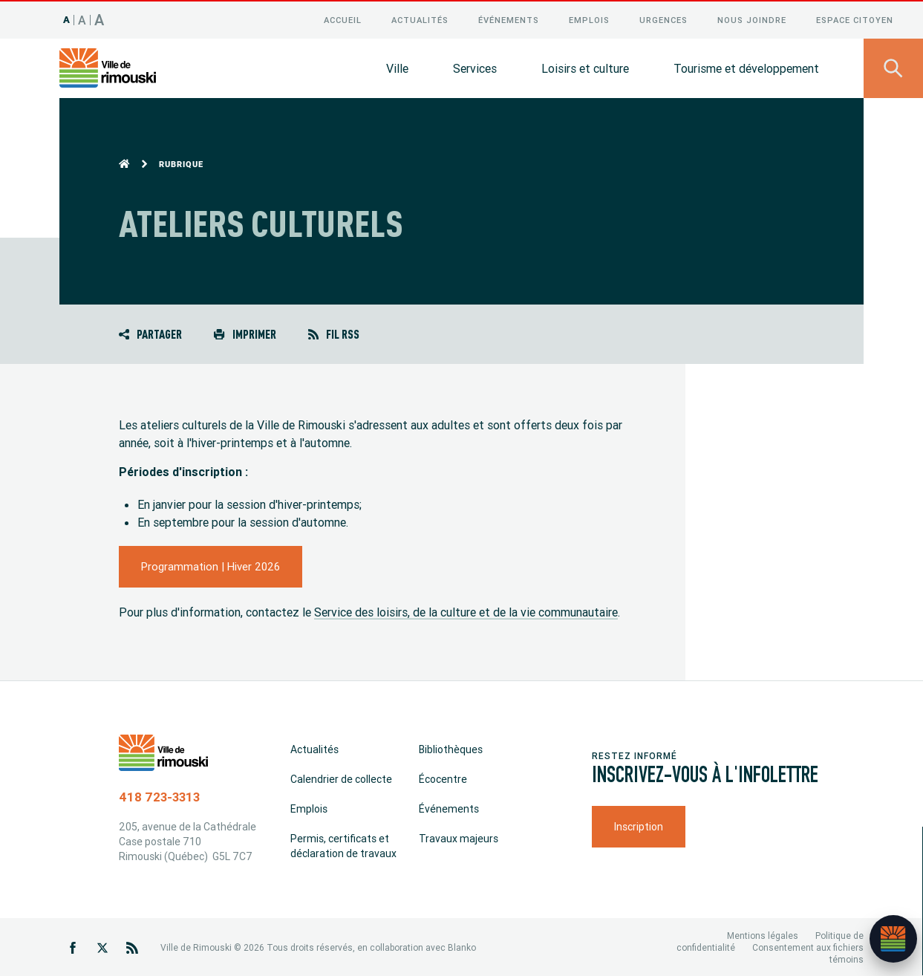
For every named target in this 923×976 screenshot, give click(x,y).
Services (475, 66)
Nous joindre (751, 18)
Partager (150, 332)
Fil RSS (333, 332)
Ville (397, 66)
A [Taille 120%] (82, 18)
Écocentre (443, 777)
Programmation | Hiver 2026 (210, 565)
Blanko (462, 945)
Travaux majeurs (458, 837)
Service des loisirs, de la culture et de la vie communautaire (466, 610)
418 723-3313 (159, 795)
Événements (508, 18)
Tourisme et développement (746, 66)
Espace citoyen (854, 18)
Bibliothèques (451, 748)
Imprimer (244, 332)
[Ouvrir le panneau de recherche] (893, 67)
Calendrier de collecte (341, 777)
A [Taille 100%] (67, 18)
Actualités (420, 18)
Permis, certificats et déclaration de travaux (343, 844)
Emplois (589, 18)
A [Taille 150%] (99, 18)
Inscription (638, 825)
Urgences (663, 18)
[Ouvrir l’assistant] (893, 939)
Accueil (343, 18)
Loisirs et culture (585, 66)
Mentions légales (762, 934)
